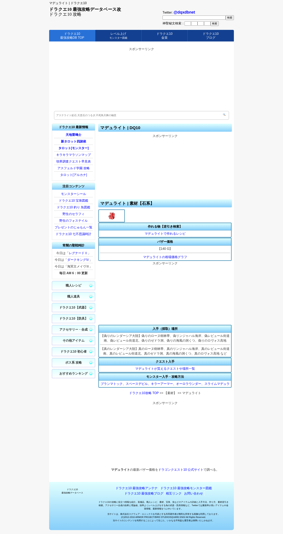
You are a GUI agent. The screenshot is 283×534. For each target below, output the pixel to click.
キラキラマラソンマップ (73, 154)
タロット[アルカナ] (73, 174)
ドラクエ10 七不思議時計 (73, 234)
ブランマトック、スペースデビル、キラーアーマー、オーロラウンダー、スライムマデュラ (165, 383)
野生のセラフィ (73, 214)
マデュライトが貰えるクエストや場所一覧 (165, 368)
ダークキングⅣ (78, 259)
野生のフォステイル (73, 220)
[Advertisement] (141, 79)
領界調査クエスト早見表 (73, 161)
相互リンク (174, 493)
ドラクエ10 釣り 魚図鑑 (73, 207)
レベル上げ (118, 35)
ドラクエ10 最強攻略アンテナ (137, 488)
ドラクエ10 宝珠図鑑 (73, 200)
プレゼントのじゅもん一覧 (73, 227)
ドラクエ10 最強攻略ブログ (143, 493)
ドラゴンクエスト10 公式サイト (180, 469)
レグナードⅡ (78, 253)
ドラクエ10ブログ (211, 35)
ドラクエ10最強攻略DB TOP (72, 35)
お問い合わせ (193, 493)
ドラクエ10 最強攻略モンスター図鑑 (186, 488)
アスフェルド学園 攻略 (73, 168)
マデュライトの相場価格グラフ (165, 257)
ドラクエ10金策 (164, 35)
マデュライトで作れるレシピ (165, 233)
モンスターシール (73, 194)
